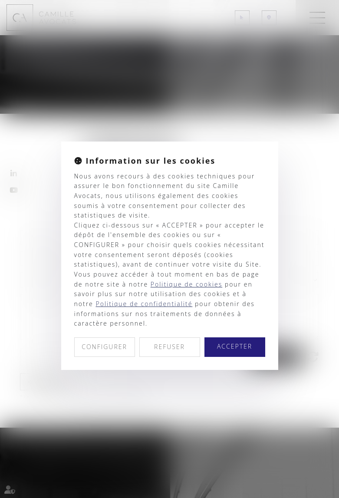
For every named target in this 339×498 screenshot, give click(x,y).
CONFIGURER (104, 347)
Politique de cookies (186, 284)
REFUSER (169, 347)
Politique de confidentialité (143, 304)
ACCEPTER (234, 346)
